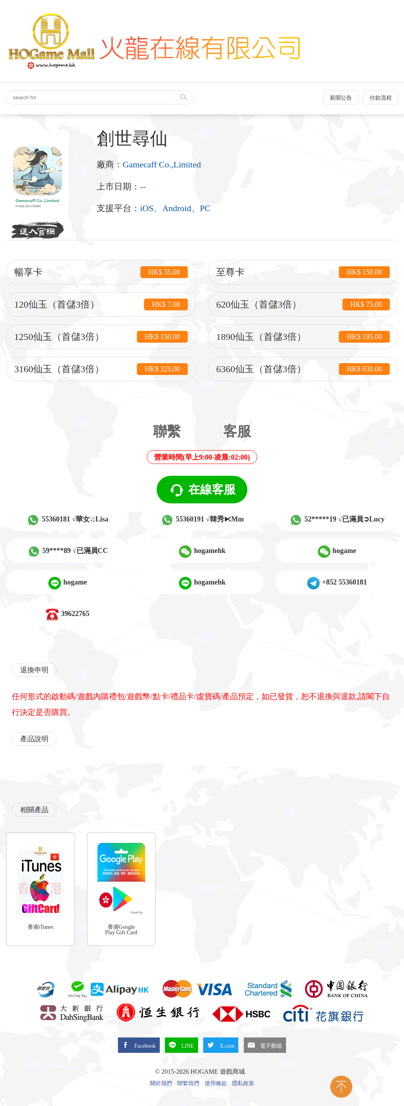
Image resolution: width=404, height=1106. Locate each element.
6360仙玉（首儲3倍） (303, 369)
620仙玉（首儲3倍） (303, 304)
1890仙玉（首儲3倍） (303, 337)
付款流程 (381, 98)
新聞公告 (341, 98)
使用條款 (216, 1083)
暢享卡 (101, 272)
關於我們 (161, 1083)
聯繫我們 (188, 1083)
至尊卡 (303, 272)
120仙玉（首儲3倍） (101, 304)
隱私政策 (243, 1083)
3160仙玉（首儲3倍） (101, 369)
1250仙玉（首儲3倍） (101, 337)
